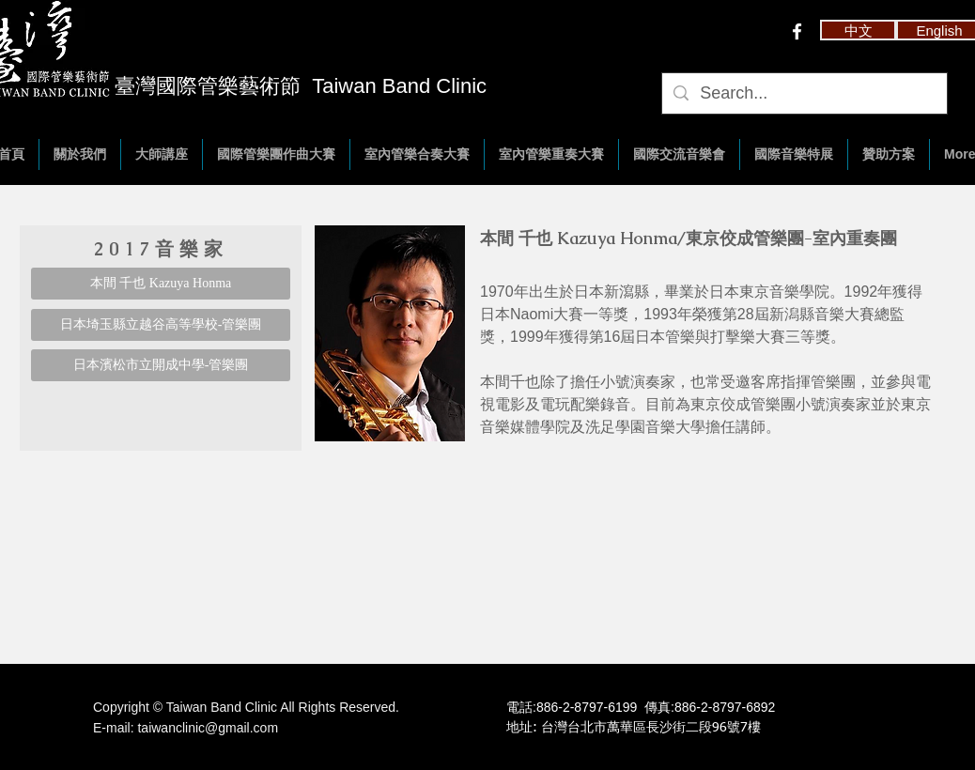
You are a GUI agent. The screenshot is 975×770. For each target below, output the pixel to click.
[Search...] (803, 93)
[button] (858, 30)
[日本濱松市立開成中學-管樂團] (160, 365)
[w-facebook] (797, 31)
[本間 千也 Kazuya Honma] (160, 284)
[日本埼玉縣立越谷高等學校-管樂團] (160, 325)
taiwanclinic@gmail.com (207, 727)
